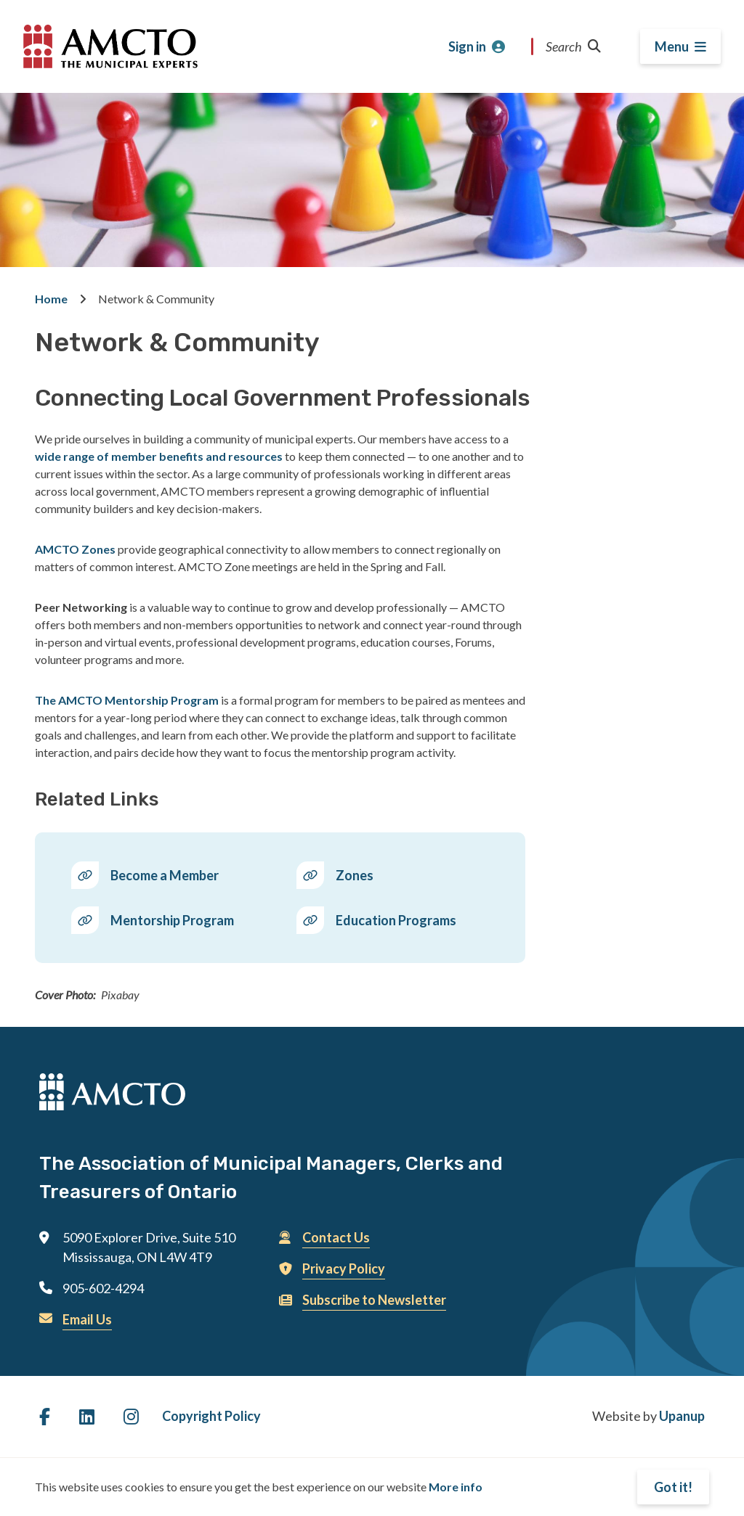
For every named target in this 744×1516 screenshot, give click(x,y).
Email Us (87, 1319)
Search (573, 46)
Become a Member (164, 875)
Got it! (673, 1487)
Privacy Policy (343, 1269)
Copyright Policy (211, 1416)
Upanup (682, 1416)
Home (51, 299)
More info (455, 1487)
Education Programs (396, 920)
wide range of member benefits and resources (159, 456)
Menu (672, 46)
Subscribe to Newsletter (374, 1300)
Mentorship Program (172, 920)
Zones (354, 875)
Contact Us (336, 1237)
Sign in (467, 46)
